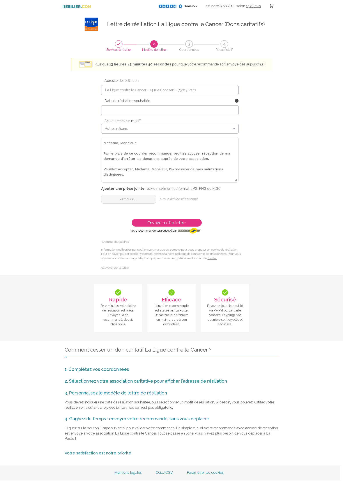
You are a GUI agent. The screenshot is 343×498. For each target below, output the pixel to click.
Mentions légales (128, 472)
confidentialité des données (208, 253)
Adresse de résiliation (121, 81)
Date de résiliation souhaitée (127, 101)
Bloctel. (212, 258)
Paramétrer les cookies (205, 472)
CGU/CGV (164, 472)
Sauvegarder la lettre (115, 267)
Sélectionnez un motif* (122, 121)
